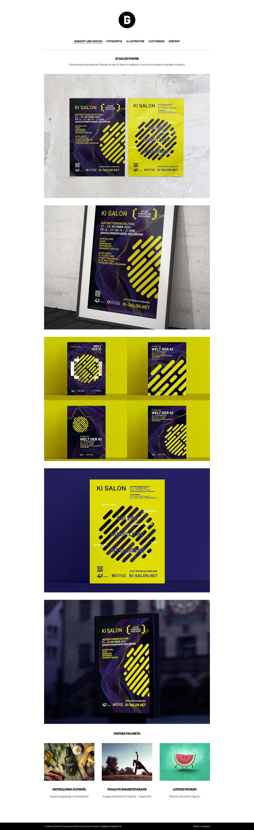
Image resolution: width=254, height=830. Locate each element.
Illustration (135, 41)
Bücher (196, 826)
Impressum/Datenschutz (74, 826)
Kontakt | (95, 826)
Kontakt (174, 41)
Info (88, 826)
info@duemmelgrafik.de (110, 826)
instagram (205, 826)
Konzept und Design (88, 41)
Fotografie (114, 41)
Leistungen (156, 41)
